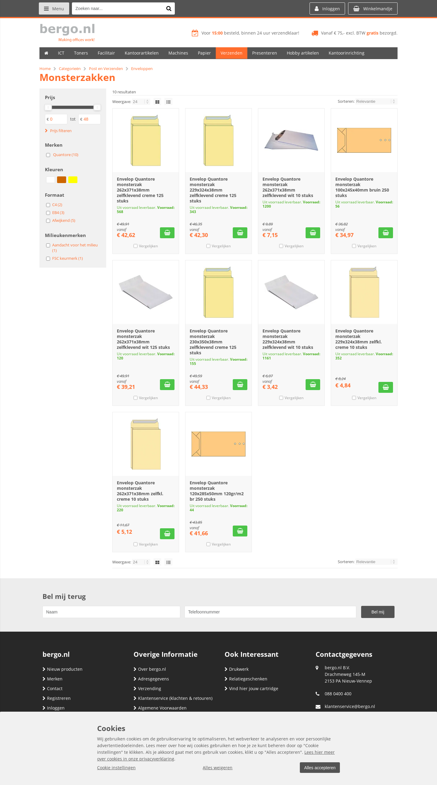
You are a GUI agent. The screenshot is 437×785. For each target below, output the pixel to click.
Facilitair (106, 53)
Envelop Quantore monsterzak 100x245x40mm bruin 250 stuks (362, 187)
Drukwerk (237, 669)
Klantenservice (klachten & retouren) (173, 698)
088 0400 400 (338, 693)
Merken (52, 679)
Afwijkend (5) (63, 220)
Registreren (56, 698)
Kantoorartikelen (142, 53)
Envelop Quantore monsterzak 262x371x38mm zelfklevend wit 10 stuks (288, 187)
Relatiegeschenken (246, 679)
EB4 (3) (58, 212)
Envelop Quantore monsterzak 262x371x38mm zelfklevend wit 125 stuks (143, 339)
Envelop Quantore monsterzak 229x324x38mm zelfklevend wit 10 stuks (288, 339)
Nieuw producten (62, 669)
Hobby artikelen (303, 53)
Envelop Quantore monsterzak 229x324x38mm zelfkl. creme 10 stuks (358, 339)
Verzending (147, 688)
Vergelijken (148, 246)
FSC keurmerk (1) (67, 258)
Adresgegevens (151, 679)
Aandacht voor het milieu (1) (75, 247)
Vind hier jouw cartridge (251, 688)
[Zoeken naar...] (170, 8)
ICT (61, 53)
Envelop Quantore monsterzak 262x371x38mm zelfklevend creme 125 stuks (140, 190)
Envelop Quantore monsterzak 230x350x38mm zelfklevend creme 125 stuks (213, 342)
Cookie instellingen (116, 767)
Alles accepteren (319, 767)
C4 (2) (57, 204)
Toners (81, 53)
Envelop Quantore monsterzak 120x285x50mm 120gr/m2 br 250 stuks (217, 491)
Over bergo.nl (150, 669)
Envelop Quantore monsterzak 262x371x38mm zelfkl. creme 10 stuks (140, 491)
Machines (178, 53)
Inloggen (53, 708)
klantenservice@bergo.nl (350, 706)
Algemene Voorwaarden (160, 708)
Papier (204, 53)
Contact (52, 688)
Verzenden (231, 53)
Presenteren (264, 53)
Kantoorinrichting (346, 53)
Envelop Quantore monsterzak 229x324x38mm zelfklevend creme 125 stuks (213, 190)
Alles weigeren (217, 767)
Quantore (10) (65, 154)
